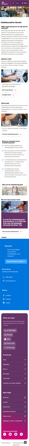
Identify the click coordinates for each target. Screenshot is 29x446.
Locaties (14, 402)
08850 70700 (9, 277)
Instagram (8, 299)
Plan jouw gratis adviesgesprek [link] (12, 231)
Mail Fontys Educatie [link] (9, 90)
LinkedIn (8, 302)
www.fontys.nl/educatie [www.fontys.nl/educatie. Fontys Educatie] (8, 86)
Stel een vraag (9, 348)
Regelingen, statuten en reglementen (14, 421)
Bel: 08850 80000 (10, 330)
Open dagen (14, 374)
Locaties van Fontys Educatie (10, 271)
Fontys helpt (14, 378)
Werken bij (14, 397)
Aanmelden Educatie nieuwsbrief (16, 261)
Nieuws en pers (14, 416)
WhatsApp (8, 335)
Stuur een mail (9, 343)
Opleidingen (14, 364)
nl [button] (17, 3)
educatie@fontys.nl (11, 280)
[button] (13, 3)
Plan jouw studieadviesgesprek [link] (11, 134)
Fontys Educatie (6, 9)
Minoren (14, 369)
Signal (7, 339)
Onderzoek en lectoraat (14, 411)
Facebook (8, 295)
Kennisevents (14, 407)
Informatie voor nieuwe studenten (14, 383)
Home (14, 360)
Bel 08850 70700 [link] (8, 95)
